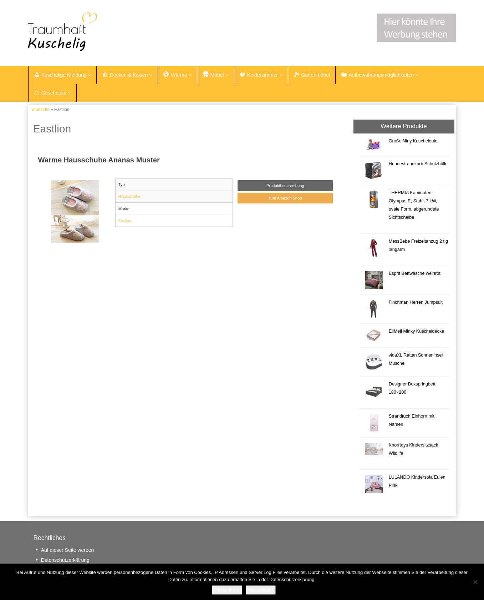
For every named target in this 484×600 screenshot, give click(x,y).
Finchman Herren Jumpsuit (416, 303)
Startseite (41, 110)
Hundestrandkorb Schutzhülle (418, 164)
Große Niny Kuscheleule (413, 141)
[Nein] (475, 581)
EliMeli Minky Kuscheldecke (416, 331)
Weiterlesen (261, 590)
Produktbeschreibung (285, 186)
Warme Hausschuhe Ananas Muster (99, 161)
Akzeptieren (227, 590)
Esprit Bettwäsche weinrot (414, 274)
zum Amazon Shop (285, 199)
